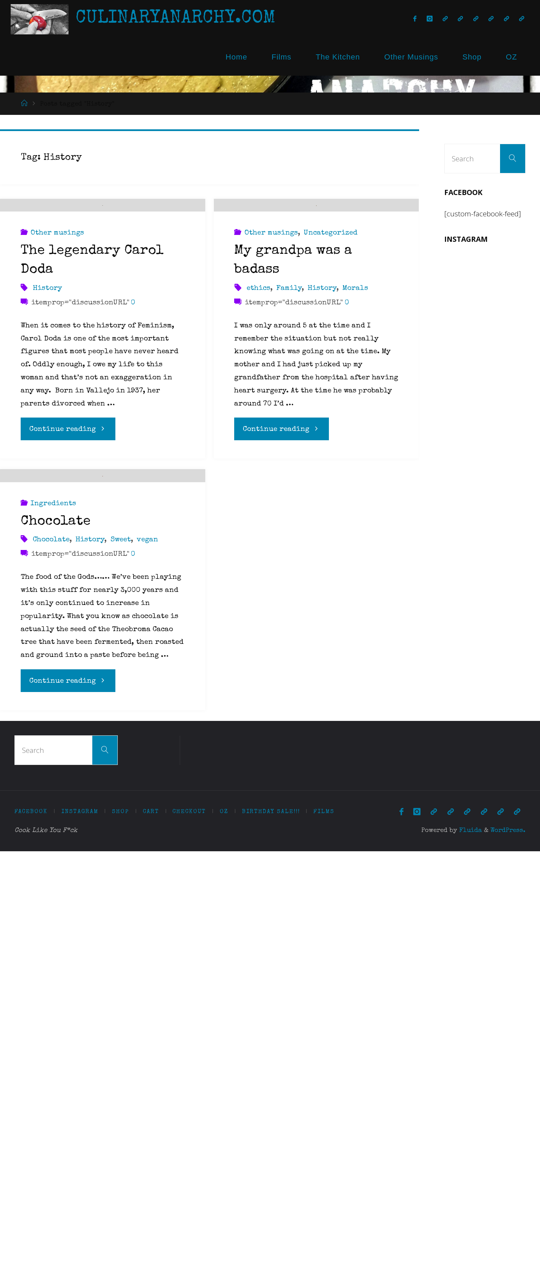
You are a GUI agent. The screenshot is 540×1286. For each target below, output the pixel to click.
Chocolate (56, 956)
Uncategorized (330, 475)
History (47, 390)
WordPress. (508, 1265)
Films (281, 57)
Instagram (79, 1246)
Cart (151, 1246)
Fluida (469, 1265)
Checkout (189, 1246)
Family (289, 530)
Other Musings (411, 57)
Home (236, 57)
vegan (147, 974)
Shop (472, 57)
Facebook (31, 1246)
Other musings (57, 335)
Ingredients (53, 938)
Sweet (121, 974)
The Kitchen (338, 57)
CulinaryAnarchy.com (176, 19)
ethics (258, 530)
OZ (511, 57)
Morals (355, 530)
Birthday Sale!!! (271, 1246)
